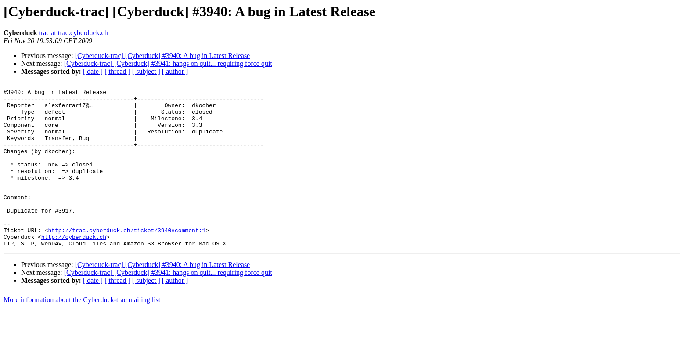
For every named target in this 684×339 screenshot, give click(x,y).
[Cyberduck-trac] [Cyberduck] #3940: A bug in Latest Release (162, 55)
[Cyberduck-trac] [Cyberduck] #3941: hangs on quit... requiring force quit (168, 63)
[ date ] (93, 71)
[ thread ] (117, 71)
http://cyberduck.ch (73, 267)
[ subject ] (146, 71)
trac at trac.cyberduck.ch (73, 32)
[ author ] (175, 71)
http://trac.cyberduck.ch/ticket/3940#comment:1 (126, 259)
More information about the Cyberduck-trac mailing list (82, 331)
